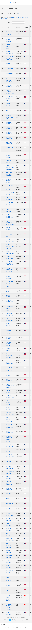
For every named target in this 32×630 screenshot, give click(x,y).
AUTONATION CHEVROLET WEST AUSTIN (9, 204)
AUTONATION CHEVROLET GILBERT (9, 308)
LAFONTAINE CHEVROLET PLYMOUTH (9, 174)
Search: (16, 22)
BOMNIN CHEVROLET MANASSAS (9, 270)
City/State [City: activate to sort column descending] (18, 27)
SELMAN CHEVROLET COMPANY (9, 155)
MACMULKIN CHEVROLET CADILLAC (9, 33)
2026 (6, 19)
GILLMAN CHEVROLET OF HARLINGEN (10, 332)
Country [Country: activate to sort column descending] (26, 27)
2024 (26, 17)
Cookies (27, 627)
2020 (12, 17)
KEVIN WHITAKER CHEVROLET (9, 325)
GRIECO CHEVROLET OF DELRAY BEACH (10, 167)
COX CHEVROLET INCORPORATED (10, 223)
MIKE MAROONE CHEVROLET (9, 545)
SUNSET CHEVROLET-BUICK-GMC (9, 419)
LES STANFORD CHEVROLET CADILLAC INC (10, 58)
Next (27, 619)
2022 (19, 17)
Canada (20, 13)
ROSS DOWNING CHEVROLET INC (10, 92)
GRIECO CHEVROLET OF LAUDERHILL (10, 579)
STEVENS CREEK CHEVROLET (9, 483)
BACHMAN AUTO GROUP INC (9, 234)
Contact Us (11, 627)
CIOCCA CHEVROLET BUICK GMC (9, 39)
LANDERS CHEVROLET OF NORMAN (10, 246)
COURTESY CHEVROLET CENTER (9, 343)
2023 (23, 17)
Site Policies (19, 627)
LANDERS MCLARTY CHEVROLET (9, 181)
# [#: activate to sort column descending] (2, 27)
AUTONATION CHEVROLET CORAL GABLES (10, 369)
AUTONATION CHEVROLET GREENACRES (9, 263)
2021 (16, 17)
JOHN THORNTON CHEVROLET (9, 355)
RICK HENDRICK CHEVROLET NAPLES (10, 98)
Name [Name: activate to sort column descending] (7, 27)
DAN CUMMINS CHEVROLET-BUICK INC (10, 402)
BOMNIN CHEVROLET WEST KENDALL (10, 105)
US (16, 13)
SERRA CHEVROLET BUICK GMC (9, 276)
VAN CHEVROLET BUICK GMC (9, 80)
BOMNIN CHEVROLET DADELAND (9, 46)
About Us (3, 627)
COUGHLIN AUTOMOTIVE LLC (9, 117)
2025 (2, 19)
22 (23, 619)
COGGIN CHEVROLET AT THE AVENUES (10, 386)
